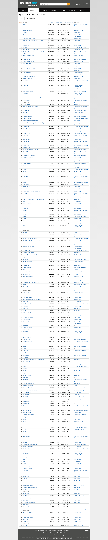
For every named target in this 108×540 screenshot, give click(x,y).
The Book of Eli (26, 133)
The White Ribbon (27, 272)
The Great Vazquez (27, 370)
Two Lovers (25, 301)
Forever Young (26, 474)
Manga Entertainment (79, 65)
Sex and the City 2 (27, 128)
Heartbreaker (26, 325)
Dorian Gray (25, 197)
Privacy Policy (49, 538)
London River (26, 521)
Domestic (23, 10)
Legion (24, 216)
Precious (25, 232)
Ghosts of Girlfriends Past (28, 252)
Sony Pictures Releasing (80, 59)
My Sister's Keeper (27, 408)
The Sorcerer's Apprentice (29, 76)
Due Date (25, 174)
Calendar (53, 10)
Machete (25, 284)
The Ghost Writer (27, 104)
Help (64, 532)
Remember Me (26, 274)
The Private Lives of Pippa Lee (30, 487)
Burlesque (25, 335)
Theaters (57, 22)
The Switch (25, 357)
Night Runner (26, 500)
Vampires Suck (26, 141)
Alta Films (77, 120)
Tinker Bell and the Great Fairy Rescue (31, 282)
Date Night (25, 379)
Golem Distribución (79, 272)
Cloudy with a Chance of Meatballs (30, 444)
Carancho (25, 429)
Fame (24, 440)
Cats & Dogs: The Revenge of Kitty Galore (32, 240)
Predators (25, 210)
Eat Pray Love (26, 110)
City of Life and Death (28, 512)
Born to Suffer (26, 493)
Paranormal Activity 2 (27, 261)
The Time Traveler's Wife (28, 383)
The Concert (25, 280)
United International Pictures (81, 42)
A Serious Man (26, 352)
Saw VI (24, 214)
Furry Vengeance (27, 412)
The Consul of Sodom (28, 517)
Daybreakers (26, 373)
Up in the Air (25, 112)
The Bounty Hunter (27, 163)
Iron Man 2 (25, 93)
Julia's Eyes (25, 80)
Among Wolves (26, 188)
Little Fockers (26, 165)
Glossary (45, 532)
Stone (24, 269)
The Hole (25, 463)
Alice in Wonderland (27, 30)
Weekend (50, 530)
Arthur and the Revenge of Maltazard (31, 254)
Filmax (76, 232)
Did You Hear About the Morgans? (30, 149)
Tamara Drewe (26, 476)
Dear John (25, 259)
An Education (26, 355)
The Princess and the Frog (29, 61)
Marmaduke (25, 176)
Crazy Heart (25, 470)
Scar (24, 461)
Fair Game (25, 208)
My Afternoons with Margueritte (30, 390)
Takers (24, 229)
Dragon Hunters (26, 506)
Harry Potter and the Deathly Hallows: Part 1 (33, 40)
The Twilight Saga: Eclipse (29, 38)
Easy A (24, 346)
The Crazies (25, 431)
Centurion (25, 223)
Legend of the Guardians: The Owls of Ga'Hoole (33, 199)
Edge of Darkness (27, 203)
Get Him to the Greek (27, 448)
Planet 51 (25, 451)
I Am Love (25, 478)
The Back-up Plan (27, 267)
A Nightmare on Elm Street (29, 157)
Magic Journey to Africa (28, 385)
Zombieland (25, 350)
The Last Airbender (27, 72)
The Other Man (26, 425)
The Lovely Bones (27, 321)
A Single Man (26, 417)
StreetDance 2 (26, 315)
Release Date (70, 22)
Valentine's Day (26, 186)
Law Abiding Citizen (27, 147)
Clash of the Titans (27, 63)
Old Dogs (25, 525)
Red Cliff (25, 434)
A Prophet (25, 480)
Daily (46, 530)
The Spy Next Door (27, 327)
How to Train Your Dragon (28, 55)
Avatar (24, 24)
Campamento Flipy (27, 497)
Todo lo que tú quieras (28, 485)
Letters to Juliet (26, 308)
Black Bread (25, 377)
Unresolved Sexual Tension (29, 246)
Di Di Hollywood (26, 394)
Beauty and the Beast (28, 276)
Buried (24, 220)
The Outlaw (25, 135)
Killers (24, 295)
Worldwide (44, 10)
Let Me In (25, 364)
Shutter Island (26, 65)
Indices (82, 10)
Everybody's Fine (27, 344)
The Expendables (27, 118)
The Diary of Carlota (27, 468)
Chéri (24, 483)
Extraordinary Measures (28, 414)
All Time (63, 10)
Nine (24, 201)
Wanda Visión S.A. (79, 188)
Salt (24, 88)
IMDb (60, 535)
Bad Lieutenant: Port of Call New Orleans (32, 299)
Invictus (24, 70)
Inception (25, 32)
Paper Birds (25, 243)
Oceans (24, 310)
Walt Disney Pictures (79, 28)
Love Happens (26, 403)
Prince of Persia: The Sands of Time (31, 49)
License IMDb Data (58, 532)
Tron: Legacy (26, 184)
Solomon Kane (26, 139)
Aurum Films (77, 38)
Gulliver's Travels (27, 151)
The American (26, 145)
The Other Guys (26, 339)
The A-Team (25, 193)
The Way (25, 489)
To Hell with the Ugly (27, 78)
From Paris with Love (27, 297)
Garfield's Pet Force (27, 361)
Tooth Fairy (25, 234)
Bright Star (25, 519)
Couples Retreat (26, 250)
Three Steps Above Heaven (29, 68)
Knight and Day (26, 100)
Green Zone (25, 180)
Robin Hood (25, 47)
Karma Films (77, 512)
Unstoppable (26, 160)
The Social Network (27, 116)
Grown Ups (25, 83)
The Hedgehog (26, 466)
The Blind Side (26, 265)
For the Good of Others (28, 317)
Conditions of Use (40, 538)
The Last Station (26, 509)
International (33, 10)
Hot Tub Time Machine (28, 446)
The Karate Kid (26, 59)
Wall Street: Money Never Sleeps (30, 106)
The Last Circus (26, 286)
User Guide (50, 532)
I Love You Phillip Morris (28, 399)
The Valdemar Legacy (28, 341)
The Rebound (26, 306)
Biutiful (24, 182)
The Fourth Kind (26, 319)
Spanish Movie (26, 436)
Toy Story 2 (25, 421)
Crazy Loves (26, 495)
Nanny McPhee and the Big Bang (30, 238)
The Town (25, 131)
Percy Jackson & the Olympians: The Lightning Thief (34, 123)
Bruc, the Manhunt (27, 410)
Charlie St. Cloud (27, 303)
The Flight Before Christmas (29, 457)
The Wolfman (26, 126)
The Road (25, 169)
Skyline (24, 218)
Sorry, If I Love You (27, 337)
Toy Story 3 (25, 28)
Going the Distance (27, 375)
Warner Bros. (77, 32)
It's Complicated (26, 206)
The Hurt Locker (26, 171)
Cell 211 (25, 225)
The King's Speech (27, 392)
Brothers (25, 405)
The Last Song (26, 292)
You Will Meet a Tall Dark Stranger (30, 120)
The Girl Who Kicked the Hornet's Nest (31, 191)
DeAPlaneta (77, 171)
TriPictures (77, 252)
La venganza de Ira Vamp (28, 515)
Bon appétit (25, 368)
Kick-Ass (25, 366)
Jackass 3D (25, 331)
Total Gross (63, 22)
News (42, 530)
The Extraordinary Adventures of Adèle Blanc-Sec (34, 359)
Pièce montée (26, 504)
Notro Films (77, 310)
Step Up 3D (25, 257)
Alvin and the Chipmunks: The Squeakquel (32, 97)
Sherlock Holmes (27, 45)
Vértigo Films (77, 191)
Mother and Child (27, 312)
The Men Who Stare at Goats (29, 155)
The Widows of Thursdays (29, 502)
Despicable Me (26, 42)
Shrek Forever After (27, 34)
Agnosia (25, 442)
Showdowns (72, 10)
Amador (24, 419)
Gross (52, 22)
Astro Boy (25, 459)
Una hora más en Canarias (29, 387)
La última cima (26, 401)
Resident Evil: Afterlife (28, 91)
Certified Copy (26, 396)
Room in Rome (26, 453)
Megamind (25, 85)
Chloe (24, 348)
